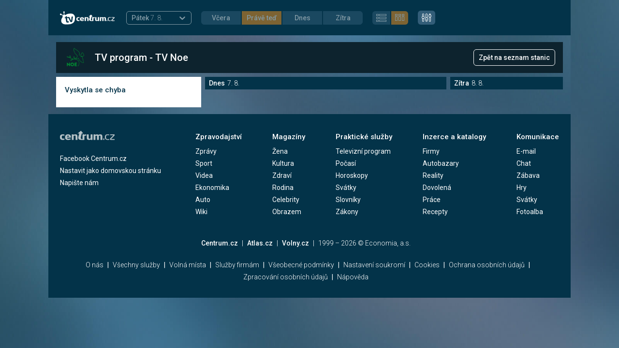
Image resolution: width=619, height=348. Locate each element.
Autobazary (441, 163)
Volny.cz (295, 243)
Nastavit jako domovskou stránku (110, 170)
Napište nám (79, 183)
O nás (94, 265)
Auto (202, 199)
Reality (433, 175)
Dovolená (437, 187)
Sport (203, 163)
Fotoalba (529, 212)
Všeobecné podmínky (301, 265)
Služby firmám (237, 265)
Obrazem (286, 212)
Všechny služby (136, 265)
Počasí (346, 163)
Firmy (431, 151)
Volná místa (187, 265)
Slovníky (348, 199)
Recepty (435, 212)
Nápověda (352, 277)
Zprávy (206, 151)
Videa (204, 175)
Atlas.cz (260, 243)
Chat (523, 163)
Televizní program (363, 151)
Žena (280, 151)
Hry (521, 187)
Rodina (283, 187)
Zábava (528, 175)
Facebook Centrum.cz (93, 158)
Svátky (346, 187)
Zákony (347, 212)
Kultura (283, 163)
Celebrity (285, 199)
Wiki (201, 212)
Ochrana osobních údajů (487, 265)
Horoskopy (352, 175)
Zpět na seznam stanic (514, 57)
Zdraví (282, 175)
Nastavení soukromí (374, 265)
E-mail (526, 151)
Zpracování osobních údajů (285, 277)
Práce (432, 199)
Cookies (427, 265)
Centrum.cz (219, 243)
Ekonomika (212, 187)
